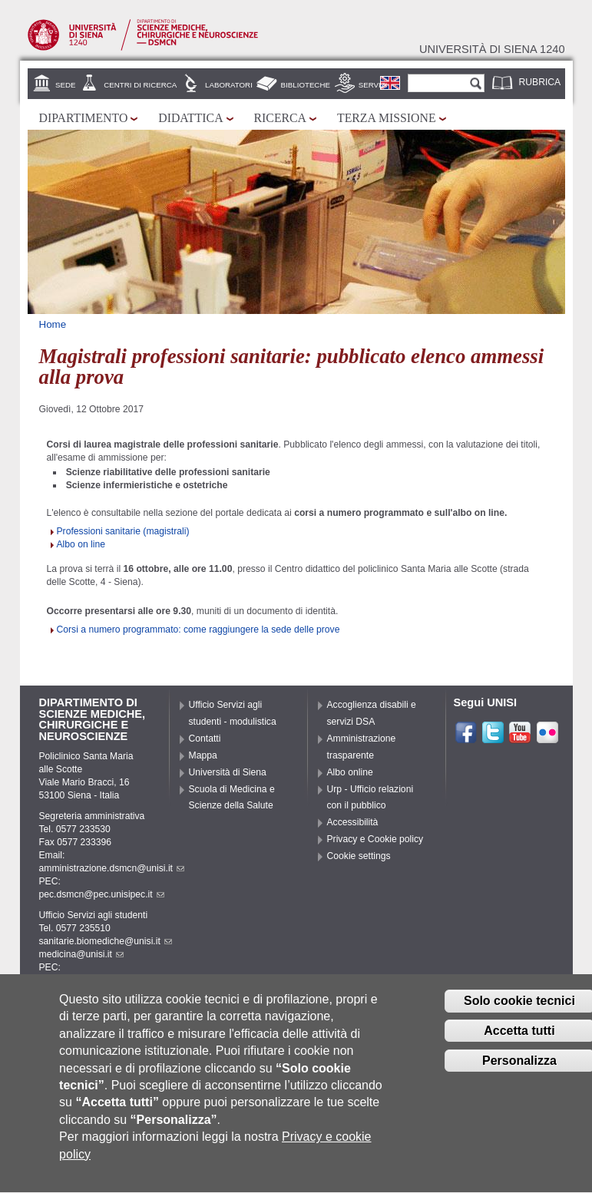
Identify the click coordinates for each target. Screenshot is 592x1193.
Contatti (205, 738)
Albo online (350, 772)
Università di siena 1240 (492, 49)
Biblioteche (305, 85)
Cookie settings (359, 856)
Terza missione (386, 117)
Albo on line (81, 544)
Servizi (373, 85)
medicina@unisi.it (81, 954)
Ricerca (280, 117)
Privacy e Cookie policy (375, 839)
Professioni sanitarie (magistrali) (123, 531)
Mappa (203, 755)
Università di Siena (227, 772)
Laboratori (229, 85)
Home (53, 324)
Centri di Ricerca (140, 85)
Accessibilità (353, 822)
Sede (65, 85)
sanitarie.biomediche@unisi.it (105, 941)
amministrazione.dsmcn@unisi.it (111, 868)
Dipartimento (83, 117)
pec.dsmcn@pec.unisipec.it (101, 894)
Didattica (190, 117)
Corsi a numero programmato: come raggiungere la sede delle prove (198, 629)
